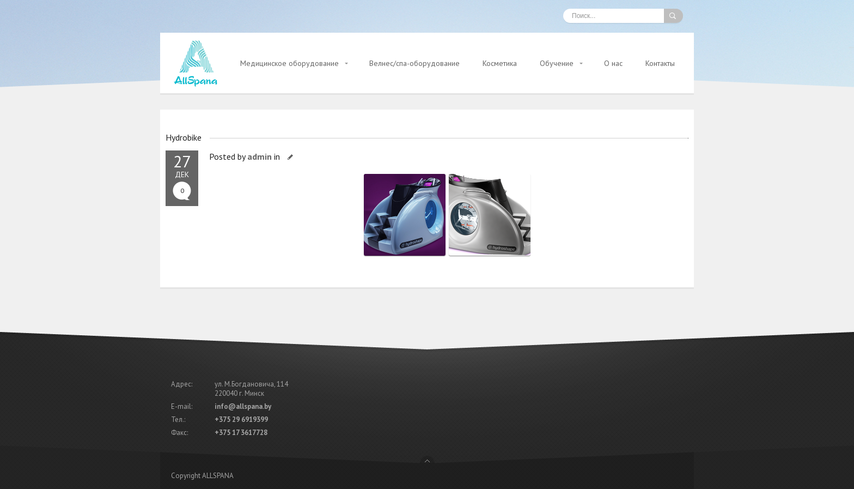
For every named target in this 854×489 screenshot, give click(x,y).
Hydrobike (184, 137)
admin (259, 156)
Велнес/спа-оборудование (414, 63)
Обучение (557, 63)
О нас (613, 63)
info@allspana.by (243, 406)
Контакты (660, 63)
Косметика (500, 63)
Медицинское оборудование (289, 63)
